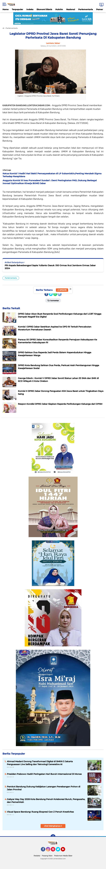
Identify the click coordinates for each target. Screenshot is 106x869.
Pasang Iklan (47, 856)
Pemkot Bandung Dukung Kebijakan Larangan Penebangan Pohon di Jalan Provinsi (43, 788)
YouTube (65, 850)
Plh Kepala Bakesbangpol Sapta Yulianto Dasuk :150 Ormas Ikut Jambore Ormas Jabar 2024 (50, 267)
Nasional (70, 9)
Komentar (53, 300)
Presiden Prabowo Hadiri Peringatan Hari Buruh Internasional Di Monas (44, 774)
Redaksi (37, 856)
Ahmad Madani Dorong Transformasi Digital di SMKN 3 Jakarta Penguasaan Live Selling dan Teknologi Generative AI (40, 763)
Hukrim (59, 9)
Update (62, 290)
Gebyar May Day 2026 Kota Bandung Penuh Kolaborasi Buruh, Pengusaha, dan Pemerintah (46, 800)
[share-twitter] (51, 294)
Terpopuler (17, 9)
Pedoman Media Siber (63, 856)
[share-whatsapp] (55, 294)
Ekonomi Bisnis (44, 9)
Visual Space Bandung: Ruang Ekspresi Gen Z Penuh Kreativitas (40, 811)
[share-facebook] (46, 294)
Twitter (59, 850)
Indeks (29, 9)
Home (5, 9)
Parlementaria (85, 9)
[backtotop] (53, 836)
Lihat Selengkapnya (53, 826)
